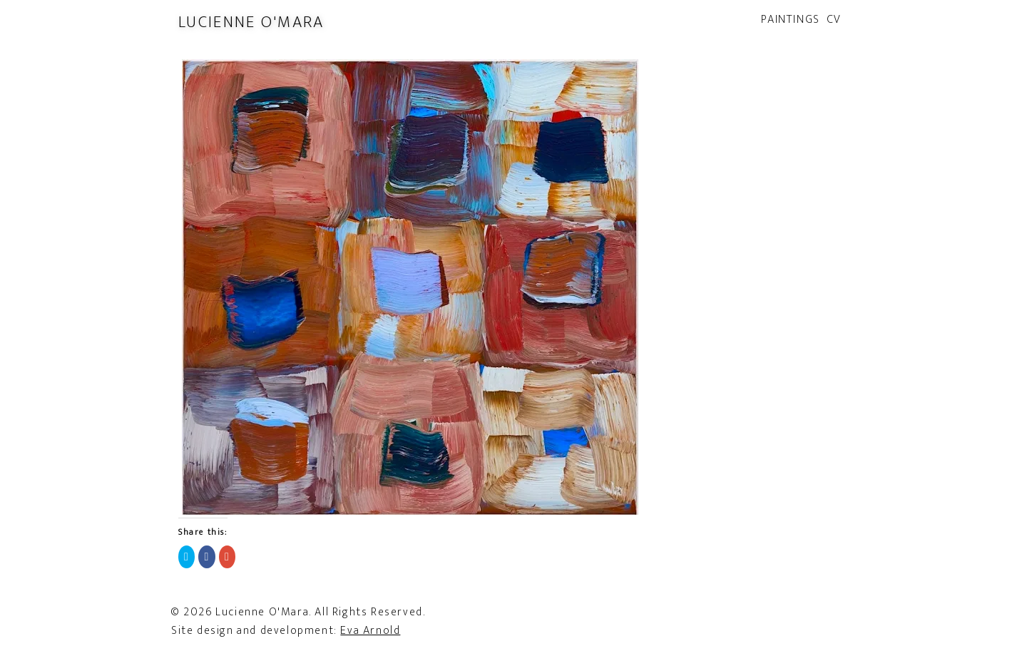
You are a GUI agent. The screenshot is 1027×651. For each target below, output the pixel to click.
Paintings (790, 19)
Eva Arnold (370, 630)
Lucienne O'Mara (251, 22)
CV (834, 19)
